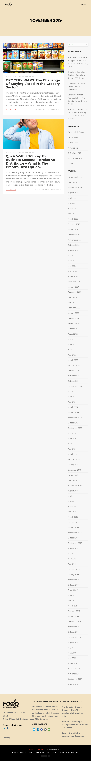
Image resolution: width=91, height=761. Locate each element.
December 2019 (74, 470)
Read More (11, 110)
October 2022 (73, 329)
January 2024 (73, 287)
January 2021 (73, 412)
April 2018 (72, 564)
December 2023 (74, 292)
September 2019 (75, 485)
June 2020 (72, 438)
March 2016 (73, 663)
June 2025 (72, 203)
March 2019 (73, 517)
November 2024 (74, 240)
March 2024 (73, 276)
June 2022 (72, 344)
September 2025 (75, 187)
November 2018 (74, 532)
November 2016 (74, 626)
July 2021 (72, 391)
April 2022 (72, 355)
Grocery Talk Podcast (77, 132)
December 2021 (74, 370)
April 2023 (72, 302)
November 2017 (74, 579)
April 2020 (72, 449)
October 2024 (73, 245)
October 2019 (73, 480)
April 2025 (72, 213)
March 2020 (73, 454)
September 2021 (75, 386)
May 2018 (72, 559)
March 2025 (73, 219)
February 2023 (74, 308)
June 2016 (72, 653)
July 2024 (72, 255)
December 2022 (74, 318)
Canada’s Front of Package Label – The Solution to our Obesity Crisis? (77, 99)
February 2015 (74, 668)
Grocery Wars (43, 110)
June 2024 (72, 261)
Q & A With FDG (43, 189)
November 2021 (74, 376)
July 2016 (72, 647)
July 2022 (72, 339)
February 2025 (74, 224)
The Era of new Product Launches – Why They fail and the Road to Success (78, 114)
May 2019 (72, 506)
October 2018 (73, 538)
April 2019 (72, 511)
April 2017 (72, 600)
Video (70, 163)
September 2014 (75, 679)
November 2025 (74, 177)
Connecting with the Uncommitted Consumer (76, 86)
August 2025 (73, 193)
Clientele (30, 752)
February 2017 (74, 611)
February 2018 (74, 569)
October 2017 (73, 585)
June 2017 (72, 595)
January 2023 (73, 313)
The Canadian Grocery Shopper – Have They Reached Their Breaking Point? (78, 62)
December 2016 (74, 621)
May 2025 (72, 208)
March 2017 (73, 606)
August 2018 (73, 548)
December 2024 (74, 234)
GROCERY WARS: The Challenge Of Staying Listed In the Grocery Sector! (33, 83)
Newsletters (73, 148)
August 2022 (73, 334)
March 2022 (73, 360)
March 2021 (73, 407)
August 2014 (73, 684)
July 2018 (72, 553)
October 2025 (73, 182)
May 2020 (72, 444)
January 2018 (73, 574)
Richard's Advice (75, 158)
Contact (54, 752)
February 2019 (74, 522)
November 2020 (74, 417)
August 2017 (73, 590)
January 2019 (73, 527)
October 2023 (73, 297)
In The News (73, 142)
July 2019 (72, 496)
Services (21, 752)
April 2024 (72, 271)
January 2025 (73, 229)
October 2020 (73, 423)
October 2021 (73, 381)
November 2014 (74, 674)
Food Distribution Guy (37, 749)
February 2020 (74, 459)
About (14, 752)
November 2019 (74, 475)
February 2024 (74, 281)
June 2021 (72, 396)
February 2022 (74, 365)
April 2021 (72, 402)
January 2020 (73, 464)
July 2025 (72, 198)
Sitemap (6, 737)
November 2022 (74, 323)
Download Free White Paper (69, 752)
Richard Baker (31, 77)
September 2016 (75, 637)
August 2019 (73, 491)
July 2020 (72, 433)
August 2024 (73, 250)
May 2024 (72, 266)
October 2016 (73, 632)
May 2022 (72, 349)
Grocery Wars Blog (42, 752)
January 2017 (73, 616)
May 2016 (72, 658)
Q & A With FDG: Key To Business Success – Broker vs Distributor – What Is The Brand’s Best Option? (30, 161)
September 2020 (75, 428)
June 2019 (72, 501)
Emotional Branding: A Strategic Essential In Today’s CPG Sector (77, 75)
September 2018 (75, 543)
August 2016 (73, 642)
